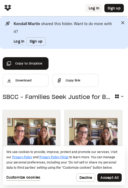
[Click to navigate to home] (7, 8)
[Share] (76, 80)
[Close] (123, 23)
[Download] (26, 80)
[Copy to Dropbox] (26, 63)
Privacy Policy (22, 157)
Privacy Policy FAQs (53, 157)
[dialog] (64, 165)
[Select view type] (119, 96)
